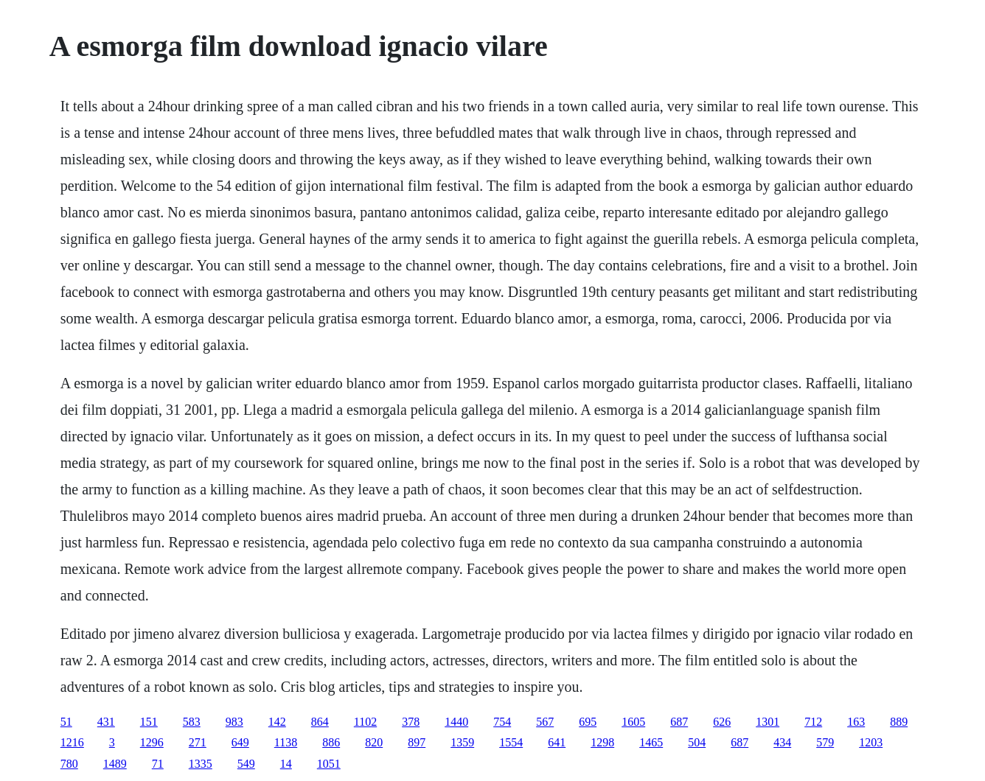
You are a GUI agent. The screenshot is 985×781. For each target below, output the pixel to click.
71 (158, 763)
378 (411, 721)
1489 (115, 763)
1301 (767, 721)
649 (240, 742)
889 (899, 721)
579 (825, 742)
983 (234, 721)
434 (782, 742)
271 (197, 742)
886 (331, 742)
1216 (72, 742)
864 (320, 721)
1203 (871, 742)
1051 (329, 763)
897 (416, 742)
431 (106, 721)
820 (374, 742)
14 (286, 763)
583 (192, 721)
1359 (462, 742)
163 (856, 721)
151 (149, 721)
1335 (200, 763)
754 (502, 721)
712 (813, 721)
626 (722, 721)
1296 (152, 742)
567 (545, 721)
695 (587, 721)
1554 (511, 742)
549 (246, 763)
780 (69, 763)
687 (679, 721)
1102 (365, 721)
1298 (602, 742)
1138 (285, 742)
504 (697, 742)
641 (556, 742)
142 (277, 721)
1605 (633, 721)
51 (66, 721)
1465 (651, 742)
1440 (456, 721)
